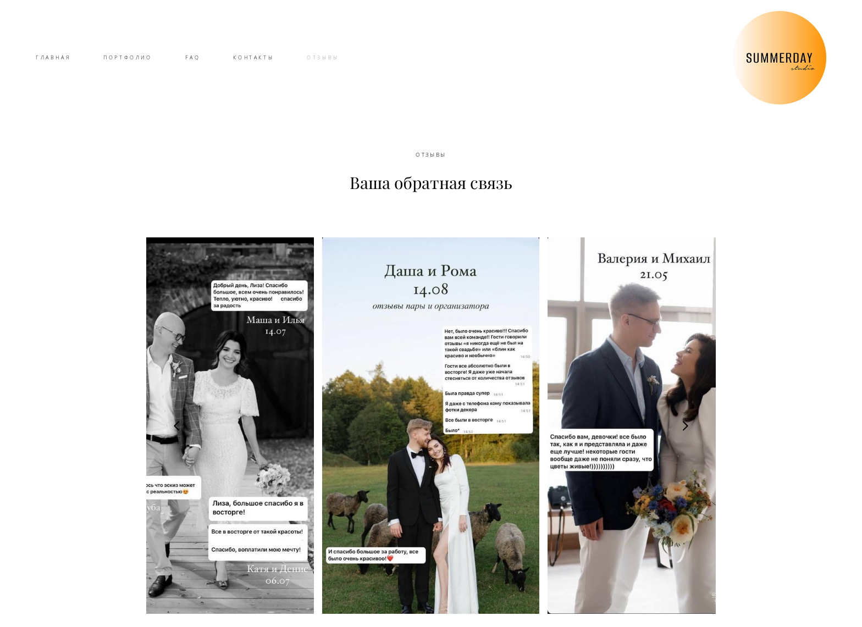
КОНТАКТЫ (253, 57)
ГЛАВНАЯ (53, 57)
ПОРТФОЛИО (127, 57)
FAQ (193, 57)
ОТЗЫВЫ (323, 57)
